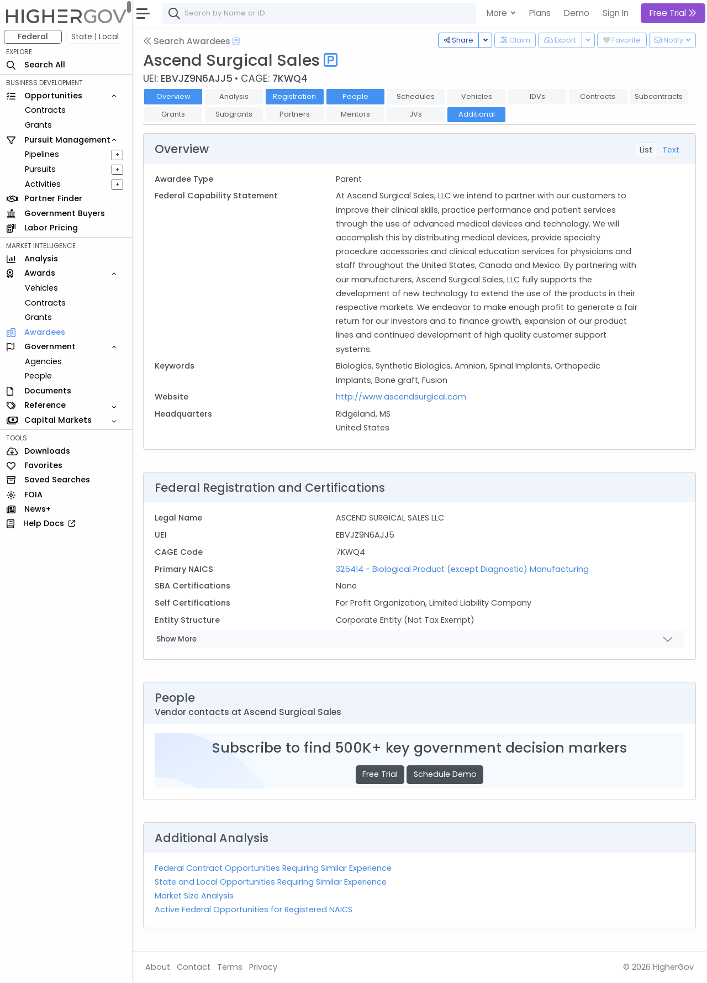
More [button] (498, 13)
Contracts (45, 109)
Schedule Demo (445, 774)
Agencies (43, 361)
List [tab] (646, 149)
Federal (33, 36)
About (158, 967)
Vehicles (42, 287)
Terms (230, 967)
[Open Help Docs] (236, 41)
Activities (43, 184)
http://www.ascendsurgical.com (401, 396)
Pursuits (40, 169)
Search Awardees (187, 41)
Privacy (264, 967)
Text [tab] (670, 149)
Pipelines (42, 154)
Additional (477, 114)
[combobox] (328, 13)
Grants (38, 124)
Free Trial (380, 774)
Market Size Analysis (194, 895)
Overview (174, 96)
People (38, 375)
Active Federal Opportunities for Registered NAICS (254, 909)
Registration (294, 96)
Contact (194, 967)
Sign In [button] (616, 13)
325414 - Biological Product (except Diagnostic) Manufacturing (462, 569)
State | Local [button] (96, 36)
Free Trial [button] (673, 13)
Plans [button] (540, 13)
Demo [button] (576, 13)
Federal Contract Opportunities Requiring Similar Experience (273, 868)
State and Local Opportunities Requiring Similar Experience (271, 881)
